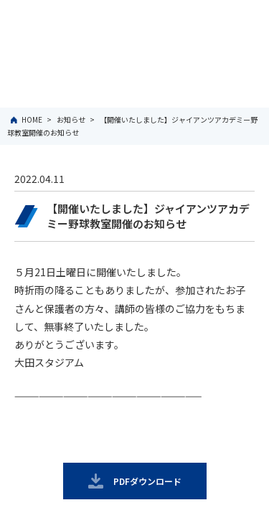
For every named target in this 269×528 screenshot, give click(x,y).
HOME (32, 119)
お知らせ (71, 119)
